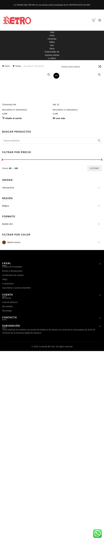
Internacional (8, 376)
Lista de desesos (9, 491)
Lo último (52, 58)
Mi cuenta (6, 487)
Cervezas (52, 39)
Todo (52, 32)
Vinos (52, 35)
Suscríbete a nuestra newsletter (16, 477)
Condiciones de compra (13, 464)
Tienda (18, 66)
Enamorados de (52, 52)
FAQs (4, 468)
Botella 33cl (7, 413)
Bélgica (5, 395)
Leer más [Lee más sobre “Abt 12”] (60, 307)
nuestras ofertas (52, 55)
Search (99, 329)
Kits (52, 45)
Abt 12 (56, 293)
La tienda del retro (47, 535)
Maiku (52, 42)
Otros (52, 48)
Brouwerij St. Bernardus (14, 87)
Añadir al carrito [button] (13, 96)
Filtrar (94, 357)
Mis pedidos (7, 495)
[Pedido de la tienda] (99, 67)
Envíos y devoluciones (12, 460)
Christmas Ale (9, 82)
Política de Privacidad (12, 456)
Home (7, 66)
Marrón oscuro (11, 431)
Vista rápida (48, 74)
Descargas (7, 499)
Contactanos (8, 472)
